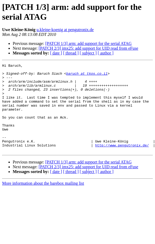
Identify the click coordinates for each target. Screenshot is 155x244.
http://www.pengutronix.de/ (122, 161)
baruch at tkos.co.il (87, 75)
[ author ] (106, 53)
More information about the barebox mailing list (43, 201)
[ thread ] (71, 53)
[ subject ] (88, 53)
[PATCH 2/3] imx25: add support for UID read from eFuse (88, 48)
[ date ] (56, 53)
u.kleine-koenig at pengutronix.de (65, 29)
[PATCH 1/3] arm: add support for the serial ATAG (88, 43)
